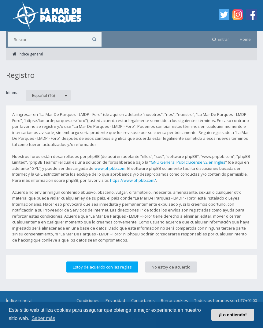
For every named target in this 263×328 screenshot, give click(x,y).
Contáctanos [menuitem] (143, 300)
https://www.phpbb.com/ (133, 180)
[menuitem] (220, 39)
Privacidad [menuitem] (115, 300)
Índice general (19, 300)
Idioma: (13, 92)
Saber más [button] (43, 318)
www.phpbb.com (109, 168)
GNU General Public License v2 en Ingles (188, 162)
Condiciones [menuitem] (87, 300)
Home (245, 39)
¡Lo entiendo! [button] (233, 314)
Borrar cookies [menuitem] (174, 300)
